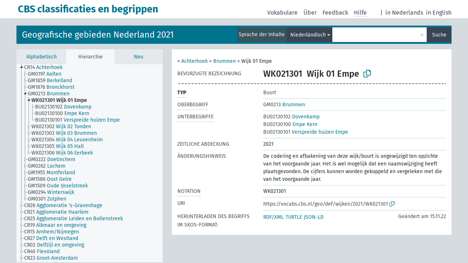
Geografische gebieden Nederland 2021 (98, 35)
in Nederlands (404, 12)
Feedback (335, 12)
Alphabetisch (41, 57)
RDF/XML (273, 217)
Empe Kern (290, 124)
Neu (138, 57)
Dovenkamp (291, 117)
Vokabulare (282, 12)
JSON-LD (314, 217)
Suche (439, 35)
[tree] (89, 163)
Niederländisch (308, 35)
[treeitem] (46, 67)
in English (439, 12)
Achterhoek (194, 61)
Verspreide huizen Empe (305, 132)
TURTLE (294, 217)
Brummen (224, 61)
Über (310, 12)
